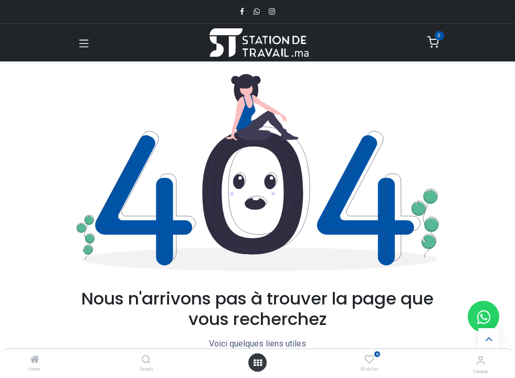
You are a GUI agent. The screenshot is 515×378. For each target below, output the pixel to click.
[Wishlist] (369, 359)
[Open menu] (258, 362)
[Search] (146, 360)
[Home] (34, 360)
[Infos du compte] (481, 360)
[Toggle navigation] (84, 42)
